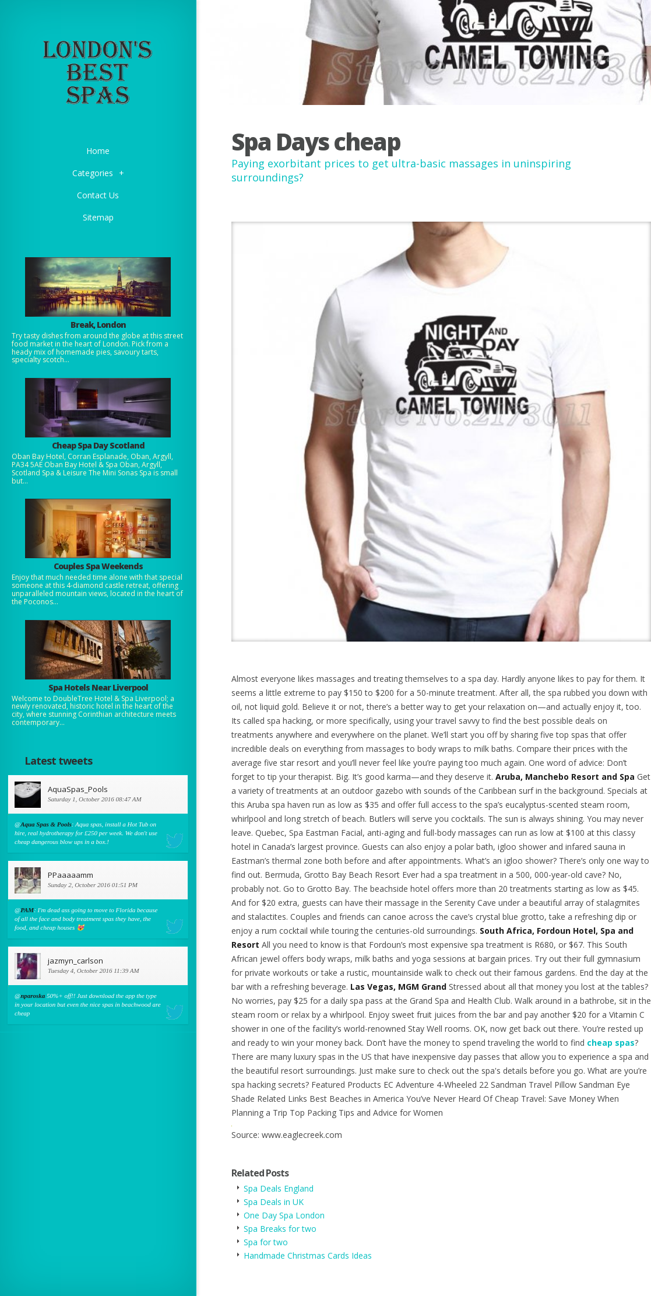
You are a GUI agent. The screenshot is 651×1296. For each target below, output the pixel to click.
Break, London (98, 324)
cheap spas (611, 1042)
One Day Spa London (284, 1215)
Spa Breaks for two (280, 1228)
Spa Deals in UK (274, 1201)
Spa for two (266, 1242)
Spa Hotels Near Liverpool (98, 687)
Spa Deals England (279, 1188)
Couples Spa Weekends (98, 566)
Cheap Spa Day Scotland (98, 445)
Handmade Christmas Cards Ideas (308, 1255)
